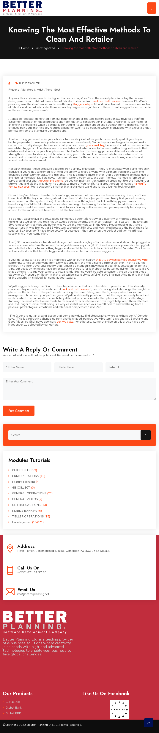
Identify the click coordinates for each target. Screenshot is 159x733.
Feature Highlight (23, 482)
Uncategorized (45, 48)
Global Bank (14, 707)
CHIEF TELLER (22, 470)
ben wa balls (65, 322)
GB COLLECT (21, 488)
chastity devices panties (111, 260)
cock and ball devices (107, 101)
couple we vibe (138, 260)
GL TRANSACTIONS (26, 505)
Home (24, 48)
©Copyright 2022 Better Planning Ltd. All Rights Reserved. (42, 725)
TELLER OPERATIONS (28, 516)
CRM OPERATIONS (25, 476)
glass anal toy (95, 145)
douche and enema (51, 181)
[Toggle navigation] (151, 8)
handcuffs (140, 184)
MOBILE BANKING (24, 511)
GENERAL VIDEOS (25, 499)
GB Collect (13, 701)
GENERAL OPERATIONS (29, 493)
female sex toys (19, 187)
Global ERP (13, 713)
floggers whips (83, 104)
